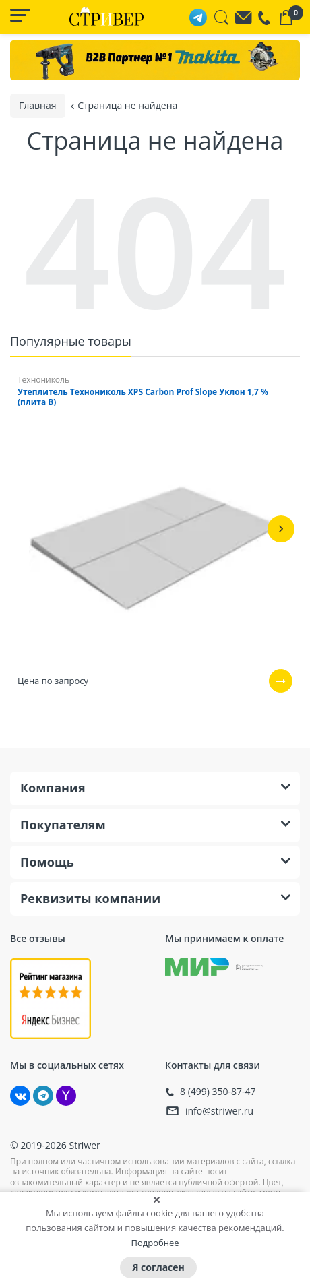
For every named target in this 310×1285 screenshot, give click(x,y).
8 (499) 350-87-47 (218, 1090)
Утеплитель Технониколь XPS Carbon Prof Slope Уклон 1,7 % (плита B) (143, 395)
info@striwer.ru (219, 1109)
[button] (281, 527)
